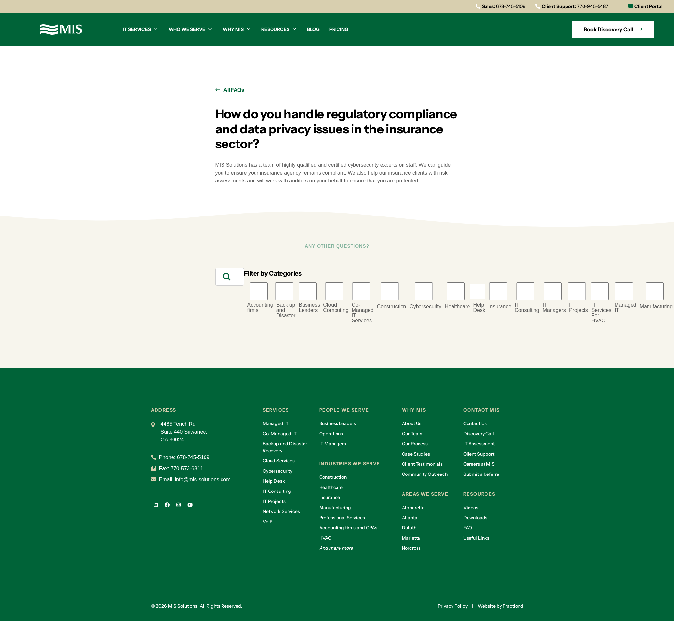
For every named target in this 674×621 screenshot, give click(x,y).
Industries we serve (349, 464)
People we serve (344, 410)
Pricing (338, 29)
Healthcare (457, 306)
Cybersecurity (425, 306)
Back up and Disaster (286, 310)
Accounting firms (260, 307)
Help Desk (479, 307)
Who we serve (187, 29)
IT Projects (578, 307)
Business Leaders (309, 307)
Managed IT (625, 307)
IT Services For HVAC (601, 312)
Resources (275, 29)
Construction (391, 306)
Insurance (499, 306)
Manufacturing (656, 306)
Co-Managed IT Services (363, 312)
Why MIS (233, 29)
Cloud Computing (335, 307)
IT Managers (554, 307)
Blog (313, 29)
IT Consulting (527, 307)
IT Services (137, 29)
